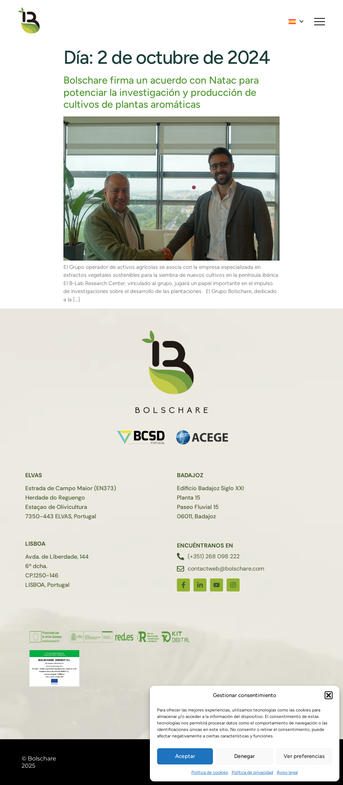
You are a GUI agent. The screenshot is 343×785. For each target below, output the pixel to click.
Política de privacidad (252, 772)
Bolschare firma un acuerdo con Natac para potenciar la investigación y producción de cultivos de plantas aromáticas (161, 92)
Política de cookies (209, 772)
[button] (328, 695)
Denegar (244, 756)
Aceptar (185, 756)
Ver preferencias (304, 756)
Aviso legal (287, 772)
